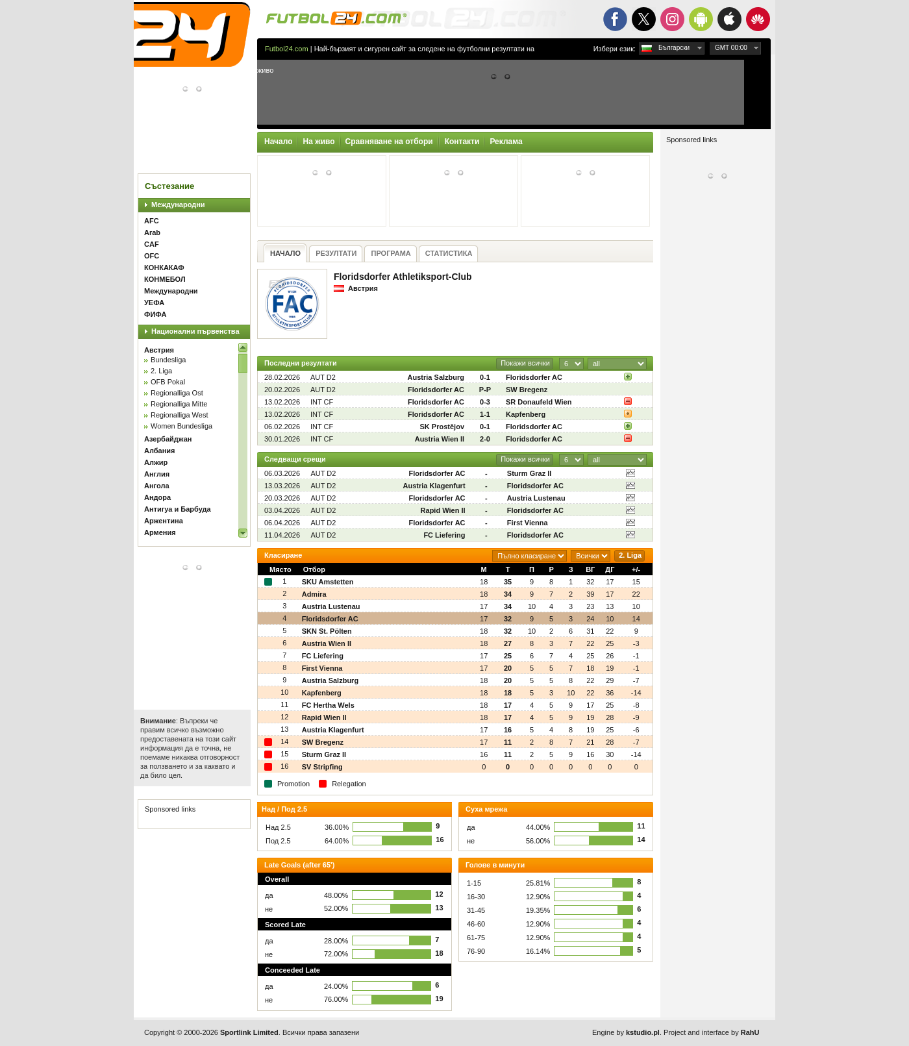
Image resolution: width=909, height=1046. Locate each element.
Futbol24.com (286, 49)
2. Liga (161, 371)
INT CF (321, 402)
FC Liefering (444, 535)
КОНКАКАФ (164, 267)
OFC (151, 256)
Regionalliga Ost (177, 393)
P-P (485, 389)
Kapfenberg (525, 414)
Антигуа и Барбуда (177, 509)
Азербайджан (168, 439)
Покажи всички (525, 363)
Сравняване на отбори (389, 141)
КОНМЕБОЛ (165, 279)
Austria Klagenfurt (434, 486)
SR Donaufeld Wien (538, 402)
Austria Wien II (439, 439)
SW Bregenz (526, 389)
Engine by (626, 1032)
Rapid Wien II (443, 510)
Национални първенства (195, 331)
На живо (318, 141)
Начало (278, 141)
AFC (151, 221)
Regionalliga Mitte (179, 404)
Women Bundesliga (181, 426)
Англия (156, 474)
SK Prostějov (442, 426)
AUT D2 (323, 377)
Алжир (156, 462)
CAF (151, 244)
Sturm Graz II (529, 473)
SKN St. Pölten (327, 631)
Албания (159, 451)
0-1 (485, 377)
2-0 (485, 439)
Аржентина (163, 521)
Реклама (506, 141)
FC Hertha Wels (328, 705)
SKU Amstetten (328, 582)
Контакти (462, 141)
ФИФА (155, 314)
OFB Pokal (168, 382)
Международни (178, 204)
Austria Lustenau (536, 498)
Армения (160, 532)
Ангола (156, 486)
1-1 (485, 414)
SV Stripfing (322, 767)
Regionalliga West (179, 415)
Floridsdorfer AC (534, 377)
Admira (314, 594)
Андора (157, 497)
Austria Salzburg (436, 377)
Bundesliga (168, 360)
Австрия (159, 350)
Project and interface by (711, 1032)
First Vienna (527, 523)
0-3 (485, 402)
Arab (152, 232)
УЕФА (154, 302)
